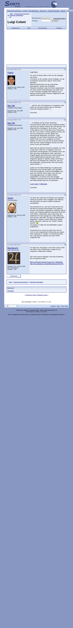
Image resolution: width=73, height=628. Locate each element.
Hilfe (29, 28)
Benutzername (36, 18)
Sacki (10, 198)
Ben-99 (11, 105)
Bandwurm (13, 248)
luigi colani (11, 291)
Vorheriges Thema (31, 295)
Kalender (59, 28)
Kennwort (35, 20)
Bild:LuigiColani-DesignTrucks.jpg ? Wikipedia (46, 262)
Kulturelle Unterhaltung (16, 15)
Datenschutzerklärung (14, 11)
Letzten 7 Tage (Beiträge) (30, 11)
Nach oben (64, 306)
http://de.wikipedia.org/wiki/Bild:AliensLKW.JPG (46, 264)
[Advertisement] (36, 46)
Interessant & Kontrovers (22, 14)
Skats (11, 14)
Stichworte (43, 11)
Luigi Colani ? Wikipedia (38, 184)
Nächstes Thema (42, 295)
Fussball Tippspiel (53, 11)
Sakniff (63, 11)
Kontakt (53, 306)
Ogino (11, 72)
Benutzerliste (43, 28)
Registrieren (16, 28)
